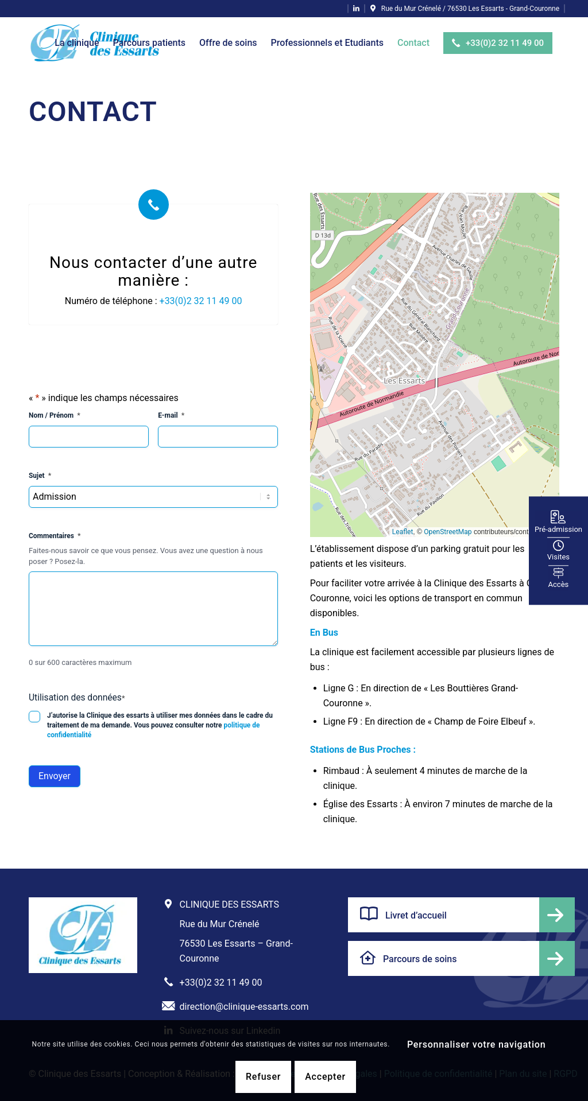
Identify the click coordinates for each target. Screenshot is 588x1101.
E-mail (171, 415)
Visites (558, 550)
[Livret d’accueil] (461, 914)
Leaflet (402, 532)
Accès (558, 593)
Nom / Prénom (54, 415)
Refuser (263, 1076)
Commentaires (55, 536)
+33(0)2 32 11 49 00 (201, 300)
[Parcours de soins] (461, 958)
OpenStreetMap (447, 532)
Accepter (325, 1076)
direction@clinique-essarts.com (244, 1006)
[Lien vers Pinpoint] (464, 8)
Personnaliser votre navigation (476, 1044)
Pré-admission (558, 507)
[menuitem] (77, 43)
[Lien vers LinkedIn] (356, 8)
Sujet (40, 475)
